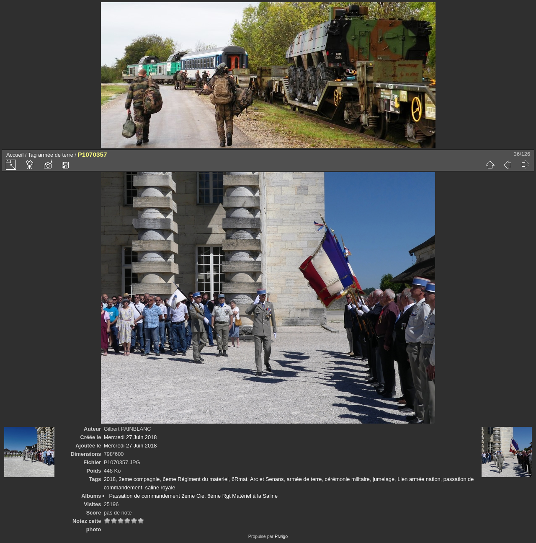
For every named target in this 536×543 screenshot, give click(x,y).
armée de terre (55, 155)
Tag (32, 155)
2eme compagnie (139, 479)
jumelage (383, 479)
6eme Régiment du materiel (196, 479)
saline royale (160, 487)
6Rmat (239, 479)
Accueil (14, 155)
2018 (110, 479)
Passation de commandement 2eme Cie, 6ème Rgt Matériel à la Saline (193, 496)
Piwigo (281, 536)
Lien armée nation (418, 479)
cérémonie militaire (347, 479)
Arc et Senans (266, 479)
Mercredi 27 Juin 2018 (130, 437)
